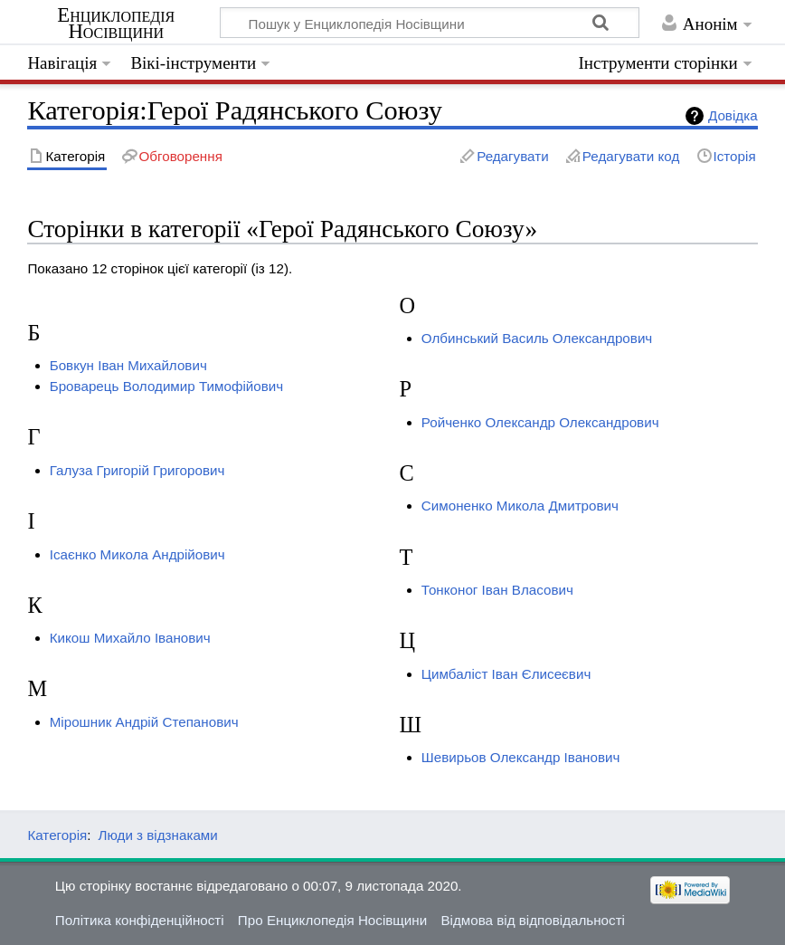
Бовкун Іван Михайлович (128, 365)
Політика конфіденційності (139, 920)
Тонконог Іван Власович (497, 589)
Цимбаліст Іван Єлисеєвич (506, 674)
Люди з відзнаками (158, 835)
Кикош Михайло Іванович (130, 637)
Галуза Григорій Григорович (137, 470)
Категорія (57, 835)
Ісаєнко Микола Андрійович (137, 554)
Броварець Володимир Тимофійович (167, 386)
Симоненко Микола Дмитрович (520, 505)
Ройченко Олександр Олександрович (540, 422)
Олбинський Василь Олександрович (536, 338)
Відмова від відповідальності (532, 920)
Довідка (733, 115)
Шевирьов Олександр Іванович (520, 757)
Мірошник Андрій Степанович (144, 722)
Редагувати (512, 156)
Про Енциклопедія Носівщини (332, 920)
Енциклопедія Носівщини (116, 23)
